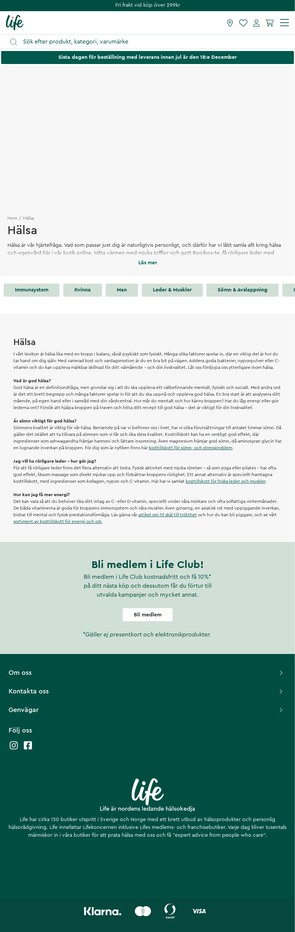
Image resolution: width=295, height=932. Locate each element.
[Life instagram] (14, 749)
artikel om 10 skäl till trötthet (167, 515)
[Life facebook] (28, 749)
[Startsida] (14, 22)
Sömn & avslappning (242, 290)
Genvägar (147, 709)
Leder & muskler (172, 290)
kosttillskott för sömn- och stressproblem (190, 448)
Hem (12, 218)
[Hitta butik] (230, 22)
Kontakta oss (147, 691)
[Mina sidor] (256, 22)
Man (122, 290)
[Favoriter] (243, 22)
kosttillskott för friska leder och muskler (225, 481)
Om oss (147, 672)
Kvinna (82, 290)
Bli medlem (147, 614)
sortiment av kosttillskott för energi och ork (57, 521)
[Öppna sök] (151, 42)
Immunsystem (31, 290)
